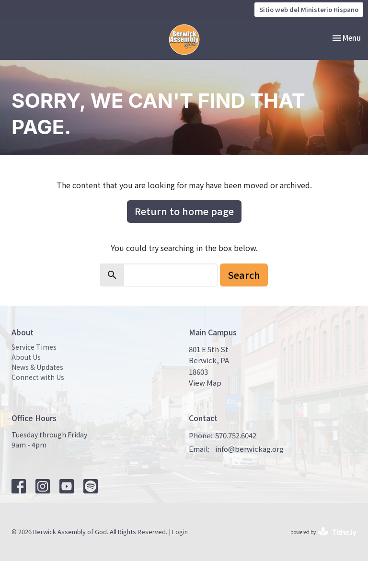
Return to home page (184, 211)
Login (180, 531)
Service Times (34, 347)
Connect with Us (38, 377)
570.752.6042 (235, 435)
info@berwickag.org (249, 449)
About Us (26, 357)
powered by (323, 532)
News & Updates (37, 367)
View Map (205, 383)
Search (244, 275)
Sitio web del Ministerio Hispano (308, 9)
